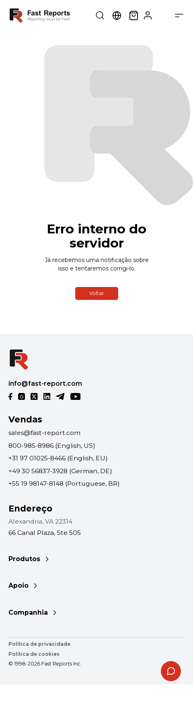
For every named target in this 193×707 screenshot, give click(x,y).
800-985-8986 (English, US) (51, 445)
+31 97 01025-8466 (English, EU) (58, 458)
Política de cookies (34, 654)
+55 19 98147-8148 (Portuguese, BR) (64, 483)
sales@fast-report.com (44, 433)
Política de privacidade (39, 644)
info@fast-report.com (45, 383)
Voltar (96, 293)
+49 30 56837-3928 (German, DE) (60, 471)
